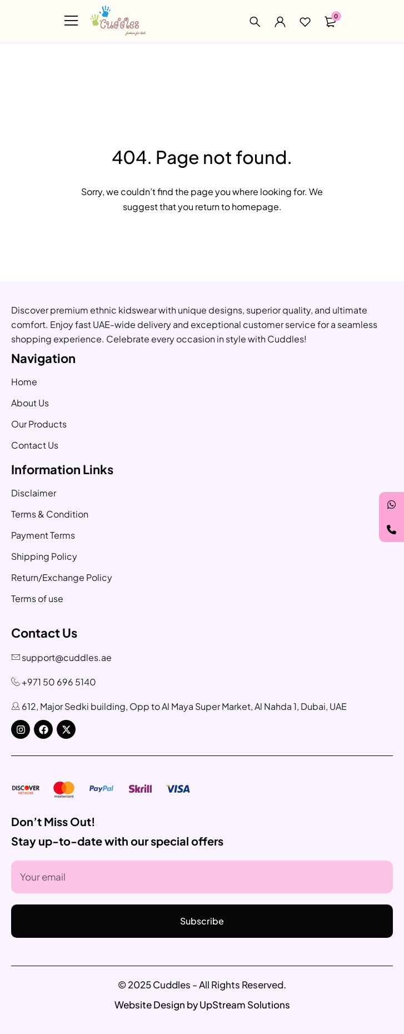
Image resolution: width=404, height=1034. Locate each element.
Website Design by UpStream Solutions (202, 1004)
